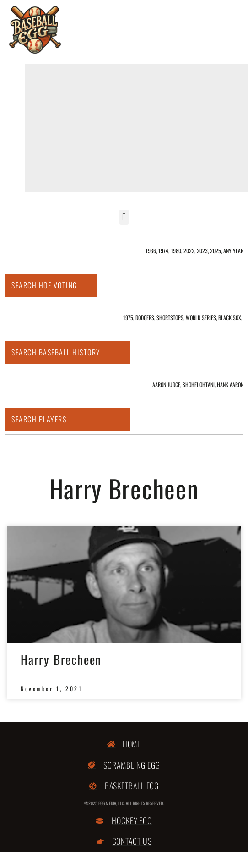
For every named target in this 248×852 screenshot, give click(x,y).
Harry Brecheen (61, 659)
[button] (123, 217)
